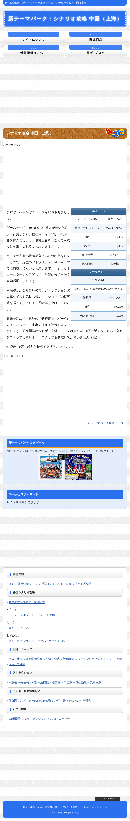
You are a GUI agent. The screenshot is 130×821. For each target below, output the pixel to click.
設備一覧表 (53, 658)
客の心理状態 (83, 583)
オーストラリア (47, 640)
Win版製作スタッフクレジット (27, 718)
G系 (34, 682)
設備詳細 (68, 658)
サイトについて (33, 36)
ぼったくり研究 (81, 700)
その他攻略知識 (41, 700)
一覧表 (13, 682)
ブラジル (28, 640)
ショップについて (89, 658)
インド (42, 615)
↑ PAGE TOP (107, 798)
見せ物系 (81, 682)
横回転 (56, 682)
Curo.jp (39, 807)
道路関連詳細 (34, 658)
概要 (11, 583)
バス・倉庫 (16, 658)
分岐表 (24, 682)
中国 (52, 615)
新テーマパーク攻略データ (37, 2)
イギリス (23, 627)
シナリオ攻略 (63, 2)
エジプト (28, 615)
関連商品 (95, 36)
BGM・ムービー (60, 718)
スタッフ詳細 (40, 583)
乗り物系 (95, 682)
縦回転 (44, 682)
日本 (11, 627)
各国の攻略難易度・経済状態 (27, 602)
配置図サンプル (18, 700)
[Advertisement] (65, 94)
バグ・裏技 (61, 700)
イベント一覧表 (61, 583)
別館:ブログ (95, 50)
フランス (14, 615)
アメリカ (14, 640)
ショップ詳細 (17, 664)
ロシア (64, 640)
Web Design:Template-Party (65, 812)
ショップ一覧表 (113, 658)
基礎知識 (23, 583)
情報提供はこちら (33, 50)
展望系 (68, 682)
